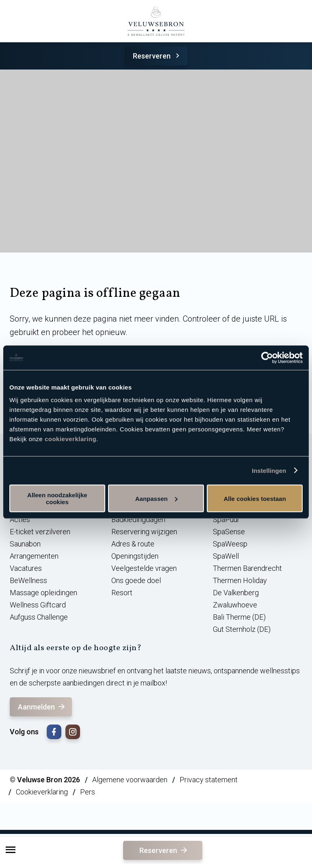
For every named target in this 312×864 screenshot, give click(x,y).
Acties (20, 519)
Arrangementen (34, 556)
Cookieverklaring (42, 792)
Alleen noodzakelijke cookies (57, 498)
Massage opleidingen (43, 592)
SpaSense (229, 531)
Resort (121, 592)
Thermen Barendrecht (247, 568)
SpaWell (226, 556)
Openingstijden (134, 556)
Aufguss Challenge (39, 617)
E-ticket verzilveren (40, 531)
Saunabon (25, 544)
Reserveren (157, 56)
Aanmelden (42, 707)
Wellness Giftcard (38, 605)
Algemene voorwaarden (129, 779)
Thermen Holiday (240, 580)
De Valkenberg (236, 592)
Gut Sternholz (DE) (242, 629)
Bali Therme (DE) (239, 617)
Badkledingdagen (138, 519)
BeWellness (28, 580)
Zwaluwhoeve (235, 605)
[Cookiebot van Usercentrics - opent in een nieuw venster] (267, 357)
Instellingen (269, 470)
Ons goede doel (136, 580)
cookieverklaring (70, 438)
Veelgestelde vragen (144, 568)
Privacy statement (209, 779)
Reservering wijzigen (144, 531)
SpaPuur (226, 519)
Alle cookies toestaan (254, 498)
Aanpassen (156, 498)
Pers (87, 792)
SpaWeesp (230, 544)
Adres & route (132, 544)
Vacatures (26, 568)
